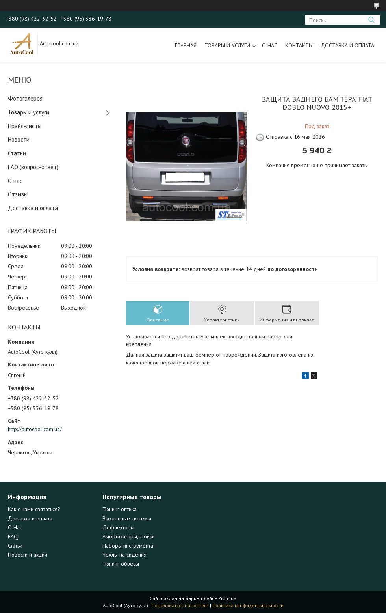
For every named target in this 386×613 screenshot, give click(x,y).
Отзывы (18, 194)
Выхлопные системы (126, 518)
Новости (19, 139)
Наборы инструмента (127, 545)
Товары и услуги (227, 45)
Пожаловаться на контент (180, 605)
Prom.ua (227, 598)
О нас (269, 45)
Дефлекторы (118, 527)
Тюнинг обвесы (120, 563)
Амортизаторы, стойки (128, 536)
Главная (186, 45)
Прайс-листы (24, 126)
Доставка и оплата (347, 45)
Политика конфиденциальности (248, 605)
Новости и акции (27, 554)
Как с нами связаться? (34, 509)
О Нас (15, 527)
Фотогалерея (25, 98)
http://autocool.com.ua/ (35, 429)
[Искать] (371, 20)
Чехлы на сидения (124, 554)
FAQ (13, 536)
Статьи (17, 153)
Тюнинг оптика (119, 509)
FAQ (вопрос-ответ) (33, 167)
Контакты (299, 45)
